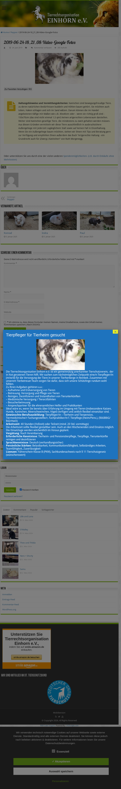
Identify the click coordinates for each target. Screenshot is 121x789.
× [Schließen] (115, 332)
